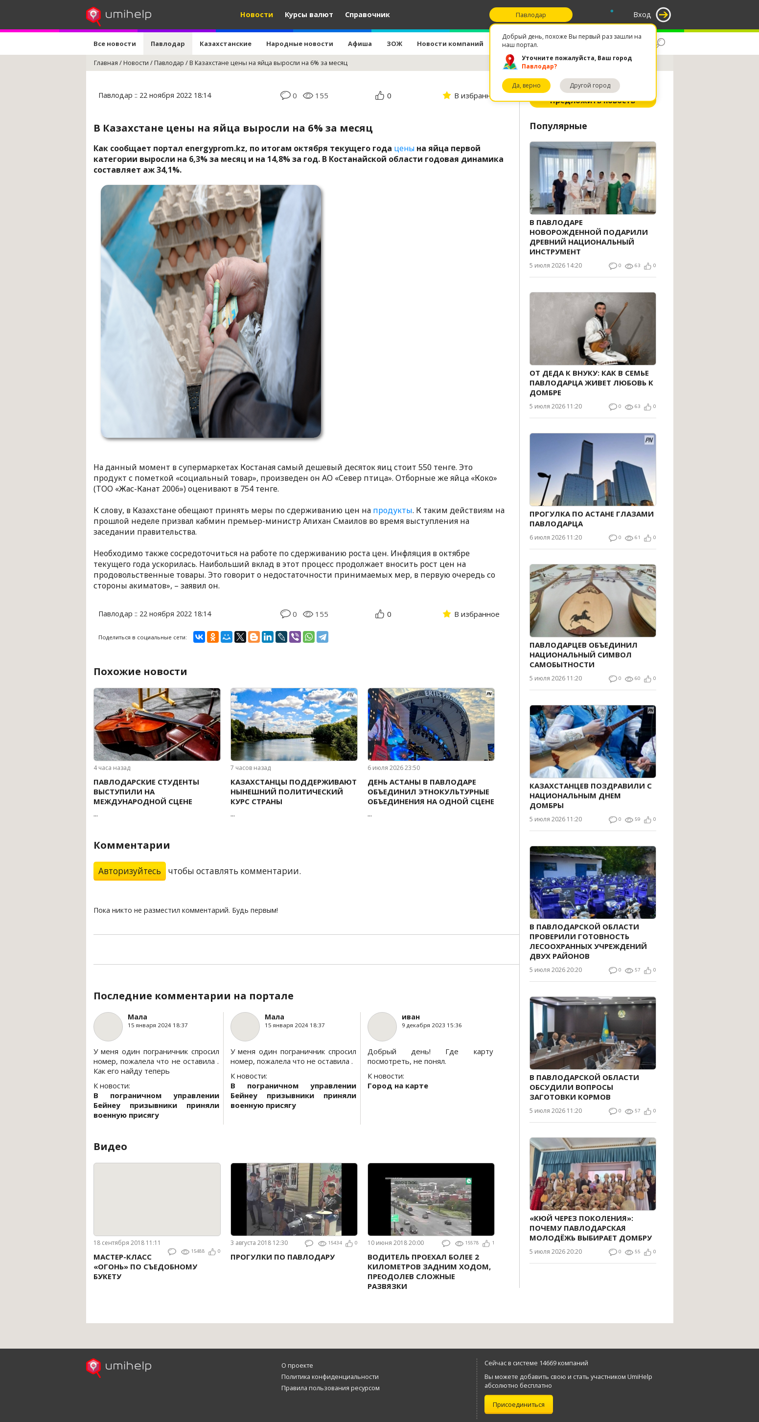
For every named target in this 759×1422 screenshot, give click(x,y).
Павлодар (168, 43)
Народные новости (299, 43)
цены (404, 148)
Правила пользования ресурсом (330, 1387)
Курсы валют (309, 14)
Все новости (114, 43)
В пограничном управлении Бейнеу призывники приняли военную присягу (156, 1105)
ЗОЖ (394, 43)
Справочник (367, 14)
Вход (642, 14)
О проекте (297, 1365)
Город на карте (398, 1085)
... (157, 797)
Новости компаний (450, 43)
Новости (256, 14)
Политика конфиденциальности (330, 1376)
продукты (393, 510)
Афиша (360, 43)
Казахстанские (226, 43)
